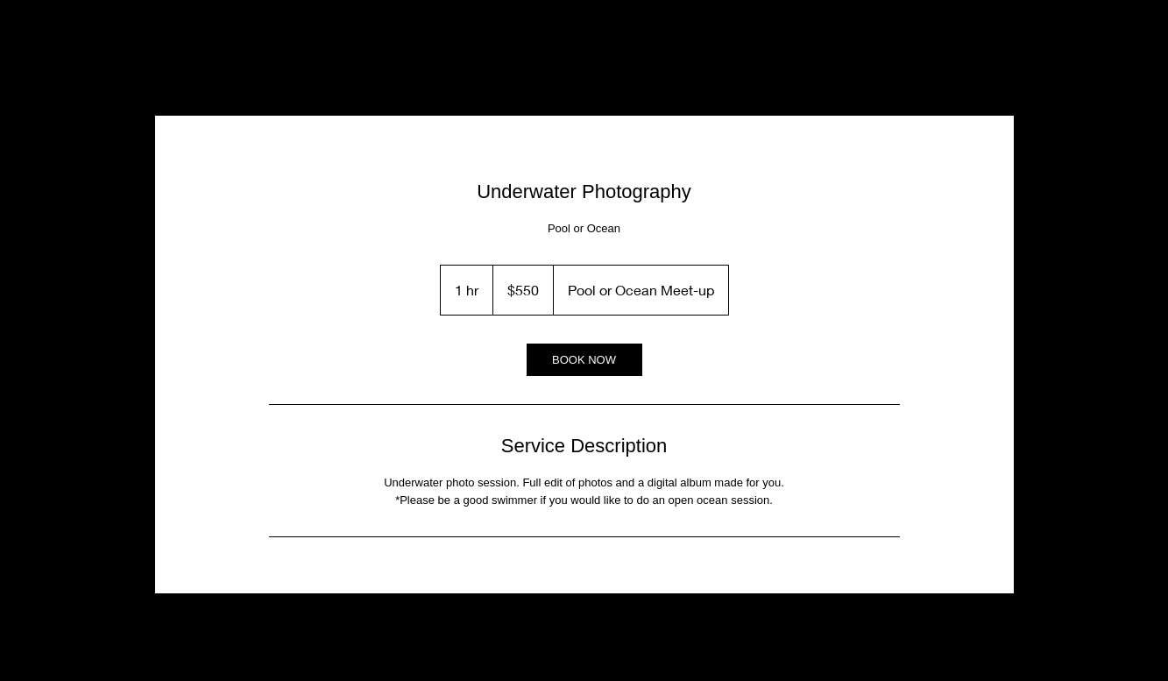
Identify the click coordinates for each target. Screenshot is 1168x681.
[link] (584, 360)
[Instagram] (183, 74)
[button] (978, 72)
